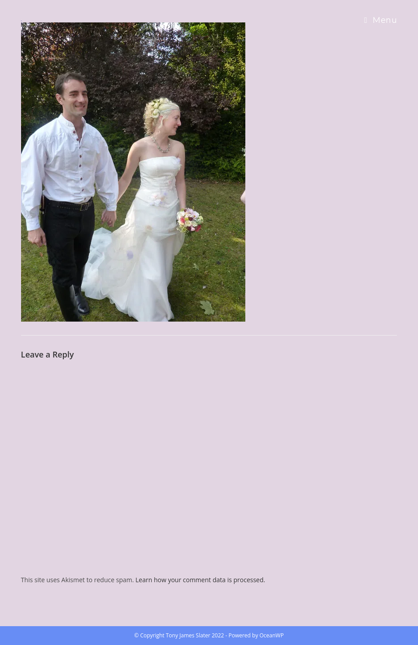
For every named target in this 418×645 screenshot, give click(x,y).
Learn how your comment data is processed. (200, 579)
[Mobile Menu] (380, 20)
